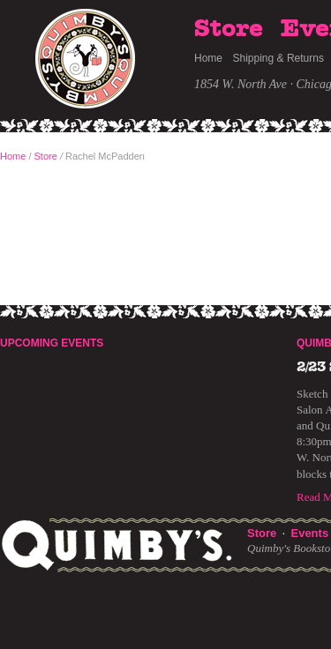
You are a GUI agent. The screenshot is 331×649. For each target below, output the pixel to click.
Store (228, 29)
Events (309, 533)
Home (208, 58)
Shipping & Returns (278, 58)
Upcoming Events (51, 343)
